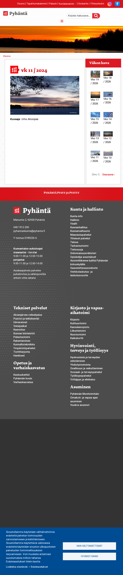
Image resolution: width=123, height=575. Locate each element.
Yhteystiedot (97, 3)
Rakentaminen (21, 340)
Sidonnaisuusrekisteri (83, 253)
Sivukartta (83, 3)
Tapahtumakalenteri (37, 3)
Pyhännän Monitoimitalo (84, 393)
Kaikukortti (76, 338)
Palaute (53, 3)
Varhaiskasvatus (23, 382)
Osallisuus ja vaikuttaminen (86, 368)
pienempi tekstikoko (117, 14)
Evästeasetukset (39, 567)
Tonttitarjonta (21, 351)
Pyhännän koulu (22, 378)
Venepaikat (20, 326)
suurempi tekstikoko (106, 14)
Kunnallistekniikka (24, 344)
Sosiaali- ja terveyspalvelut (86, 372)
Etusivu (21, 3)
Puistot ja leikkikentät (26, 318)
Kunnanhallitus (78, 227)
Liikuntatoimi (78, 330)
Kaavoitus (19, 329)
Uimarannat (20, 322)
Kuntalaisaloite (67, 3)
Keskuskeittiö (21, 374)
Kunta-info (76, 216)
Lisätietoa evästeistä (16, 567)
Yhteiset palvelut (80, 238)
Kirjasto (74, 319)
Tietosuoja (76, 249)
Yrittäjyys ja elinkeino (82, 379)
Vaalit (73, 223)
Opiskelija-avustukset (83, 256)
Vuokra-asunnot (79, 405)
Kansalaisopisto (79, 327)
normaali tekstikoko (111, 14)
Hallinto (74, 220)
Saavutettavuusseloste (84, 267)
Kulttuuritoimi (78, 323)
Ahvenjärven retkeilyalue (27, 314)
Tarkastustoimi (79, 245)
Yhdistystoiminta (80, 364)
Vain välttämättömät (89, 546)
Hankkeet (19, 355)
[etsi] (81, 15)
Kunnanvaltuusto (80, 231)
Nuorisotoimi (78, 334)
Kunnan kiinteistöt (24, 333)
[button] (44, 95)
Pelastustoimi (21, 337)
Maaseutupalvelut (80, 234)
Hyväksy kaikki (89, 556)
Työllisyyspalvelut (80, 375)
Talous (74, 242)
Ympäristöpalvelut (24, 348)
